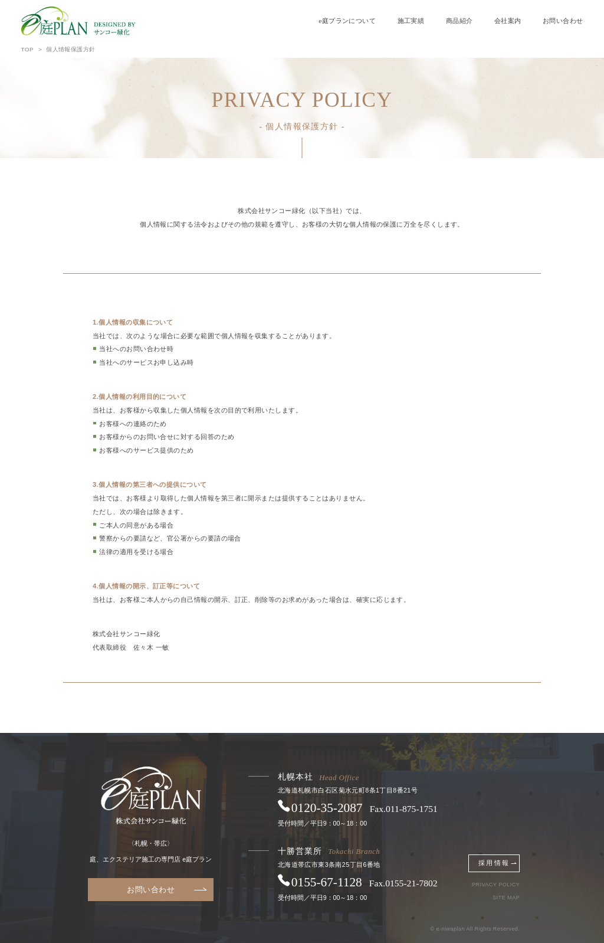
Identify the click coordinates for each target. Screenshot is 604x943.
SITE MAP (506, 898)
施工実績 (411, 20)
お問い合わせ (563, 20)
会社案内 (507, 20)
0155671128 (326, 882)
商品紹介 (459, 20)
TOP (27, 49)
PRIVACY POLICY (496, 885)
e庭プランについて (347, 20)
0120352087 (327, 808)
